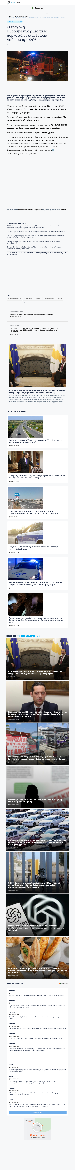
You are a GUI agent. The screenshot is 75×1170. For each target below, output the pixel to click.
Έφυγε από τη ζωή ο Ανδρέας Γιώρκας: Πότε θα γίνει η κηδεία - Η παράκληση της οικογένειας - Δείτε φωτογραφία (34, 248)
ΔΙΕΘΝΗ (11, 1099)
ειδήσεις (63, 210)
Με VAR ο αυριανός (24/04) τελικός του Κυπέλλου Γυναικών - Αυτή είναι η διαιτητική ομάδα (37, 1018)
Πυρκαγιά (38, 298)
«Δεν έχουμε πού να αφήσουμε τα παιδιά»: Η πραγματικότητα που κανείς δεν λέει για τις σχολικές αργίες (37, 253)
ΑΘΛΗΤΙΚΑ (12, 1012)
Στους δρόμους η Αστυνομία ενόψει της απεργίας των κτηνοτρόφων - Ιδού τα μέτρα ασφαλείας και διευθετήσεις (34, 512)
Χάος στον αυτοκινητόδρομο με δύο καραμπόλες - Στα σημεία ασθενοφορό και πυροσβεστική (33, 242)
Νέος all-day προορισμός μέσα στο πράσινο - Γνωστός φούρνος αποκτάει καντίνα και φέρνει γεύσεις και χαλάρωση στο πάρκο (36, 236)
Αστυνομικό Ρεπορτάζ (20, 16)
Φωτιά (60, 298)
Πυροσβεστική (28, 298)
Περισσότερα (37, 1112)
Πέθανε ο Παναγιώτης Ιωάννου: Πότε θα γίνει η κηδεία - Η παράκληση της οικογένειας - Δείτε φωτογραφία (33, 1094)
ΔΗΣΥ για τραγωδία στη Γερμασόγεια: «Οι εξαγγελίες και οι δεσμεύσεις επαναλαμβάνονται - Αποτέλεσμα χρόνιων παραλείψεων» (32, 1082)
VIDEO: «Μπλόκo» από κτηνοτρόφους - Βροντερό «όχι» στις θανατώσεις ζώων (35, 1038)
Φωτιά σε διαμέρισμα (14, 298)
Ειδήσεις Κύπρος (49, 298)
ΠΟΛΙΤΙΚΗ (11, 1065)
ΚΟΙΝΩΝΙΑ (12, 990)
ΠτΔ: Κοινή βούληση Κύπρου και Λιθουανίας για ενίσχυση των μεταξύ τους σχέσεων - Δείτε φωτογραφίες (37, 391)
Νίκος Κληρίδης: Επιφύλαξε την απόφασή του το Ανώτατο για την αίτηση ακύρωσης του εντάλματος (37, 476)
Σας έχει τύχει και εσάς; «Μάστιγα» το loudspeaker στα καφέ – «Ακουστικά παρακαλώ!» (36, 232)
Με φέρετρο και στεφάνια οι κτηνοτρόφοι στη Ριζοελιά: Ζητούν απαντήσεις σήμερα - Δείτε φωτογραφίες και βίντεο (36, 758)
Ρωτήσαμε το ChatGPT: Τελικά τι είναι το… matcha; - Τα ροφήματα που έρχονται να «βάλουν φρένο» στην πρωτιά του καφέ (36, 928)
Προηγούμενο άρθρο (16, 311)
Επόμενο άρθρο (15, 325)
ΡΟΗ (15, 983)
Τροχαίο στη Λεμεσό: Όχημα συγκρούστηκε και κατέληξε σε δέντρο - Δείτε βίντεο (34, 548)
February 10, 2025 (30, 154)
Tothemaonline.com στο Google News (30, 210)
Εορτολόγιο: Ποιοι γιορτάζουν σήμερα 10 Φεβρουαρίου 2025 (31, 314)
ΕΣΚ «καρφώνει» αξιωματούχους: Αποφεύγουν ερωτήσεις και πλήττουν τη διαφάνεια (37, 1029)
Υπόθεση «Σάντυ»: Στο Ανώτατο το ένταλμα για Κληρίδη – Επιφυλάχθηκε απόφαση (35, 800)
